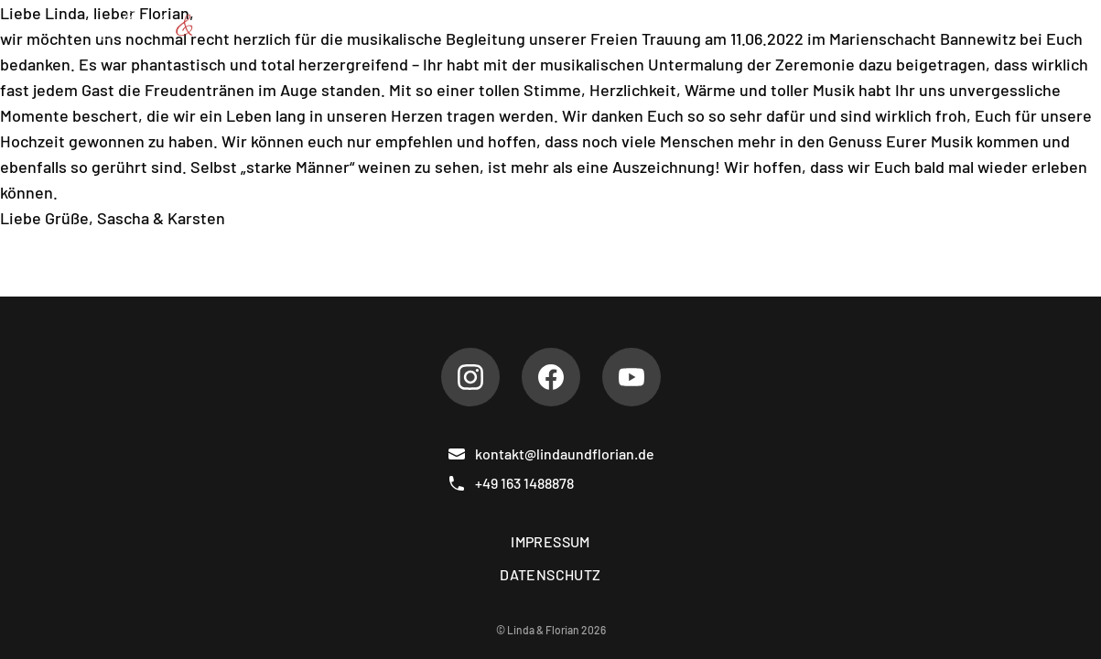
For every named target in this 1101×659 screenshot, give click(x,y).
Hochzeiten (607, 25)
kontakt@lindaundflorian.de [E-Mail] (551, 454)
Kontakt (950, 25)
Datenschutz (550, 574)
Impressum (550, 541)
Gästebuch (847, 25)
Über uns (382, 25)
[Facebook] (551, 377)
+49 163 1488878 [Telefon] (511, 483)
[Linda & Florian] (188, 25)
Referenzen (728, 25)
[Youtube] (631, 377)
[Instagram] (470, 377)
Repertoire (490, 25)
